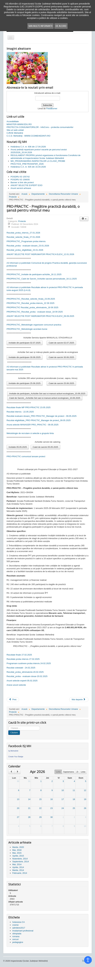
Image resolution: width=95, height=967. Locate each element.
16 (51, 799)
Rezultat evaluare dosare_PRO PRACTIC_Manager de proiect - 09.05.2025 (41, 416)
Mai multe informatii (40, 26)
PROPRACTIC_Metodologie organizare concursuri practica (34, 325)
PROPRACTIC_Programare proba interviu (26, 241)
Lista (83, 772)
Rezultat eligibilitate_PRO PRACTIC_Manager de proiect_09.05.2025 (39, 420)
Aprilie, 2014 (18, 867)
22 (40, 808)
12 (85, 790)
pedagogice (17, 942)
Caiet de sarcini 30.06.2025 (61, 357)
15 (40, 799)
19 (85, 799)
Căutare (14, 732)
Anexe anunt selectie (16, 685)
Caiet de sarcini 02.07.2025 (61, 343)
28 (29, 817)
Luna (58, 772)
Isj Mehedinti (13, 751)
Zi (77, 772)
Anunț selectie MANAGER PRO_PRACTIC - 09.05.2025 (32, 424)
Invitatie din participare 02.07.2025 (25, 343)
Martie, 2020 (18, 847)
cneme (15, 925)
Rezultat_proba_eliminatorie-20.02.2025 (25, 672)
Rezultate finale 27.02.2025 (19, 655)
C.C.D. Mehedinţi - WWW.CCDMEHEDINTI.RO (28, 136)
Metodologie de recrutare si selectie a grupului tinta (30, 433)
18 (74, 799)
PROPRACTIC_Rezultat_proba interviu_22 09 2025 (30, 303)
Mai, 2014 (16, 864)
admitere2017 (18, 928)
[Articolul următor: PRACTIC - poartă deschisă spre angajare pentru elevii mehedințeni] (78, 699)
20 (18, 808)
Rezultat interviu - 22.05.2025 (20, 412)
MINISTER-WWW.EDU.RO (19, 124)
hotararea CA (18, 922)
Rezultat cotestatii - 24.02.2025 (21, 667)
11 (74, 790)
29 (40, 817)
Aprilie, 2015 (18, 856)
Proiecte (22, 221)
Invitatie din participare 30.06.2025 (25, 357)
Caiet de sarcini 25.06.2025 (61, 383)
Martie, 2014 (18, 870)
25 (74, 808)
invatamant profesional (22, 930)
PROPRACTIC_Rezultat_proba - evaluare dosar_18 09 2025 (35, 312)
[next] (17, 772)
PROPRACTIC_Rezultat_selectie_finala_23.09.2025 (31, 299)
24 (63, 808)
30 (18, 781)
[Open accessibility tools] (88, 960)
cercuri (15, 939)
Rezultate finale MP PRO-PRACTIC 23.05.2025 (28, 407)
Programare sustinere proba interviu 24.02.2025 (29, 663)
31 (29, 781)
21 (29, 808)
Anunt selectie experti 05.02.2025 (22, 680)
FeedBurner (51, 108)
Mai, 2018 (16, 850)
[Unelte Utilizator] (84, 219)
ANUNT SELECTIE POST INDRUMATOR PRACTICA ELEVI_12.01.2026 (40, 254)
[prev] (11, 772)
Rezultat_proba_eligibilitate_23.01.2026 (25, 250)
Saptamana (68, 772)
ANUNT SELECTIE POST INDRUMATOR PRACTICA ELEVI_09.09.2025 (40, 316)
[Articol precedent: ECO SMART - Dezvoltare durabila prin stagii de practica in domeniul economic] (13, 699)
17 (63, 799)
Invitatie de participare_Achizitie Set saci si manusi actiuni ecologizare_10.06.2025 (47, 393)
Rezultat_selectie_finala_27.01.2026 (23, 237)
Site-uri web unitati (15, 130)
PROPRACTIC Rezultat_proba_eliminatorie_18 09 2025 (32, 307)
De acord (61, 26)
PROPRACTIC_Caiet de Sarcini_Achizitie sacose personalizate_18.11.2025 (42, 279)
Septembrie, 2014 (20, 861)
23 (51, 808)
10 (63, 790)
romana (15, 936)
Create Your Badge (15, 757)
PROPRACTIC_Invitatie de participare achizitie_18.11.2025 (34, 274)
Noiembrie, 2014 (20, 858)
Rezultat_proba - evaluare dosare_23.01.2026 (28, 245)
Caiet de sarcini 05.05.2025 (45, 447)
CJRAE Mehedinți (15, 133)
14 (29, 799)
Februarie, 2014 (19, 873)
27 (18, 817)
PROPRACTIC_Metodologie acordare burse (27, 329)
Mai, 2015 (16, 853)
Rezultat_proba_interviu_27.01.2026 (23, 233)
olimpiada (16, 933)
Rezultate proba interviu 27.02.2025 (23, 659)
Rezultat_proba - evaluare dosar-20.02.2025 (27, 676)
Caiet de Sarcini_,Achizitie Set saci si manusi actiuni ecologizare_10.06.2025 (44, 398)
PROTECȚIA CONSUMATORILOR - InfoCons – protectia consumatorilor (40, 127)
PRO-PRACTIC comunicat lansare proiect (26, 456)
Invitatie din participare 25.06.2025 (25, 383)
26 (85, 808)
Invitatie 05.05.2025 (18, 447)
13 (18, 799)
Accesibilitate (13, 121)
